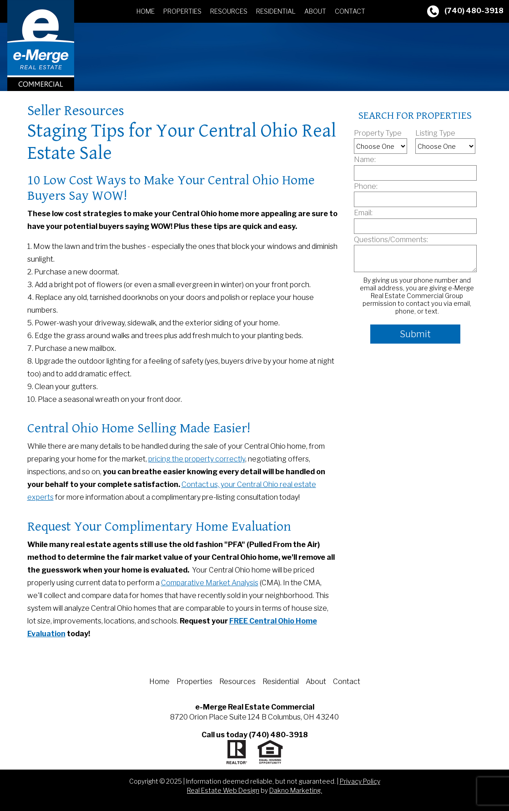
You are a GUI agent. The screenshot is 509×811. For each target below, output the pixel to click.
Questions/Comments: (391, 239)
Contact (350, 11)
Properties (182, 11)
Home (145, 11)
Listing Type (435, 133)
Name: (365, 159)
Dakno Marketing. (295, 790)
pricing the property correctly (196, 459)
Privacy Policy (360, 781)
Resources (228, 11)
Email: (363, 212)
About (315, 11)
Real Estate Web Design (223, 790)
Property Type (378, 133)
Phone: (366, 186)
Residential (276, 11)
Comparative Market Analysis (209, 582)
